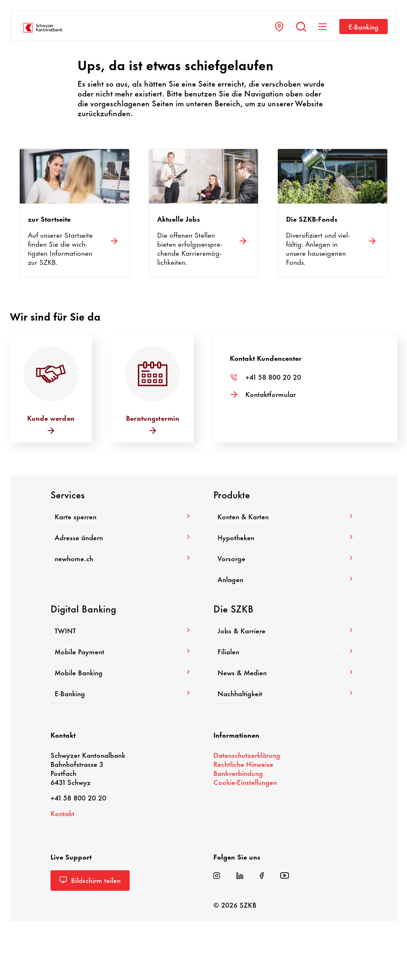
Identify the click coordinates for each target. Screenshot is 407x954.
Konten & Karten (284, 516)
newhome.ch (122, 558)
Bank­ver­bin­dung (238, 772)
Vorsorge (284, 558)
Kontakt (62, 812)
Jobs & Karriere (284, 630)
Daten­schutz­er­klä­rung (246, 754)
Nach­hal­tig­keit (284, 693)
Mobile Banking (122, 672)
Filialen (284, 651)
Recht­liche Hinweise (243, 763)
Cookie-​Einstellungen (245, 781)
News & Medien (284, 672)
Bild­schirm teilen (90, 879)
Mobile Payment (122, 651)
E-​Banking (363, 26)
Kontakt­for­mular (270, 393)
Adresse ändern (122, 537)
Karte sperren (122, 516)
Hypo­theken (284, 537)
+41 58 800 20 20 (273, 376)
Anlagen (284, 578)
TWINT (122, 630)
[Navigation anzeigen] (322, 26)
